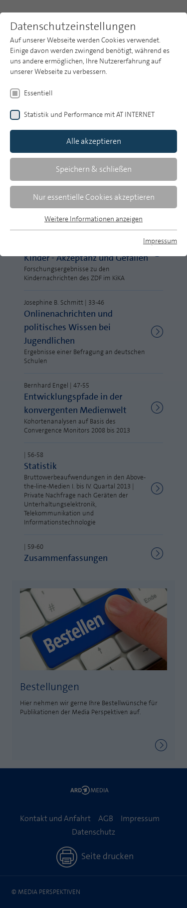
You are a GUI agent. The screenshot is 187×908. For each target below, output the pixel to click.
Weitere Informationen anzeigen (93, 218)
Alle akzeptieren (93, 141)
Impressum (160, 240)
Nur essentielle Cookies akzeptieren (94, 197)
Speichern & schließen (94, 169)
